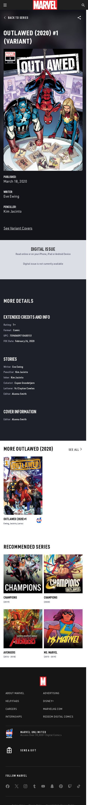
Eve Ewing (11, 196)
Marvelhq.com (52, 708)
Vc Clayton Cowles (24, 388)
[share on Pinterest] (61, 787)
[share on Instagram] (25, 787)
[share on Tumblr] (34, 787)
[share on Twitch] (70, 787)
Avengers (9, 652)
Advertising (51, 693)
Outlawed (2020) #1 (15, 519)
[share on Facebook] (8, 787)
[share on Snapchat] (52, 787)
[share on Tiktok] (79, 787)
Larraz (20, 523)
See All (75, 449)
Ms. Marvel (50, 652)
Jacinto (13, 523)
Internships (14, 716)
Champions (10, 597)
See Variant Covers (18, 228)
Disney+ (48, 701)
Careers (11, 708)
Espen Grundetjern (25, 382)
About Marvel (15, 693)
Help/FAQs (12, 701)
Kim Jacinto (12, 211)
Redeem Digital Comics (58, 716)
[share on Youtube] (43, 787)
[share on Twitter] (16, 787)
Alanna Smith (19, 393)
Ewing (6, 523)
